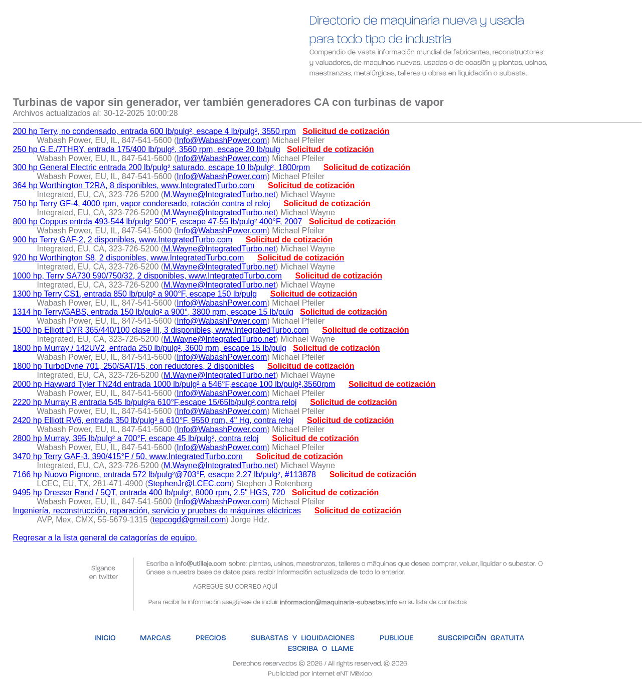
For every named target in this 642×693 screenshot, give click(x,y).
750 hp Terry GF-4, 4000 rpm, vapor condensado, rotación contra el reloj (141, 203)
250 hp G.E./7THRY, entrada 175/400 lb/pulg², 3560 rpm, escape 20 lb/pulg (146, 149)
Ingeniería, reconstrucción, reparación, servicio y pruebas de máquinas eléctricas (157, 510)
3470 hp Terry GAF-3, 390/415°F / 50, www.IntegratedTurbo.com (128, 456)
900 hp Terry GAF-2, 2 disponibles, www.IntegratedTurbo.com (123, 239)
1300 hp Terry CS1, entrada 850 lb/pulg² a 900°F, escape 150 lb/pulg (135, 294)
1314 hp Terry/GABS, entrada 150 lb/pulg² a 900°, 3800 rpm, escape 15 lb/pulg (153, 312)
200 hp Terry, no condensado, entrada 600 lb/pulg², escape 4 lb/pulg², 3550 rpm (154, 131)
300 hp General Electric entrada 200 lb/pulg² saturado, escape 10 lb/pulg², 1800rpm (161, 167)
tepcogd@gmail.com (189, 519)
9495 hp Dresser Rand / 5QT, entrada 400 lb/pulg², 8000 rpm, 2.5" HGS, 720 (149, 492)
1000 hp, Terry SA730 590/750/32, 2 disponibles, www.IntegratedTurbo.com (147, 275)
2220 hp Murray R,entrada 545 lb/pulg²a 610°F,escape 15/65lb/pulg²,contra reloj (155, 402)
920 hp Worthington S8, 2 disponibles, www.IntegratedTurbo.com (128, 257)
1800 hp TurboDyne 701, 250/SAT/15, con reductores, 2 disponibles (133, 366)
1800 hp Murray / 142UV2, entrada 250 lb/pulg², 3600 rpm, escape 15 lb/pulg (149, 348)
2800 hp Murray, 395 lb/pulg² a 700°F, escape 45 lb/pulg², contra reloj (136, 438)
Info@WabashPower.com (222, 140)
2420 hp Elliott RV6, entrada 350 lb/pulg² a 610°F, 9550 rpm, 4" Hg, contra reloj (153, 420)
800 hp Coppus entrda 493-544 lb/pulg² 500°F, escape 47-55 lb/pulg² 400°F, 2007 (157, 221)
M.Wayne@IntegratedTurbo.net (219, 194)
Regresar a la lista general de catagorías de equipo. (105, 537)
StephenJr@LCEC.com (190, 483)
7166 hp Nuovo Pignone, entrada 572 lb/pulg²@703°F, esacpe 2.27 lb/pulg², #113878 (164, 474)
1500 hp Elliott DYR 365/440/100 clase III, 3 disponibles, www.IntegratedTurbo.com (161, 330)
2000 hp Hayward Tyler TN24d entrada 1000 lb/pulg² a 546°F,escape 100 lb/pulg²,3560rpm (174, 384)
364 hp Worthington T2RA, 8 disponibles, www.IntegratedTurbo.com (134, 185)
